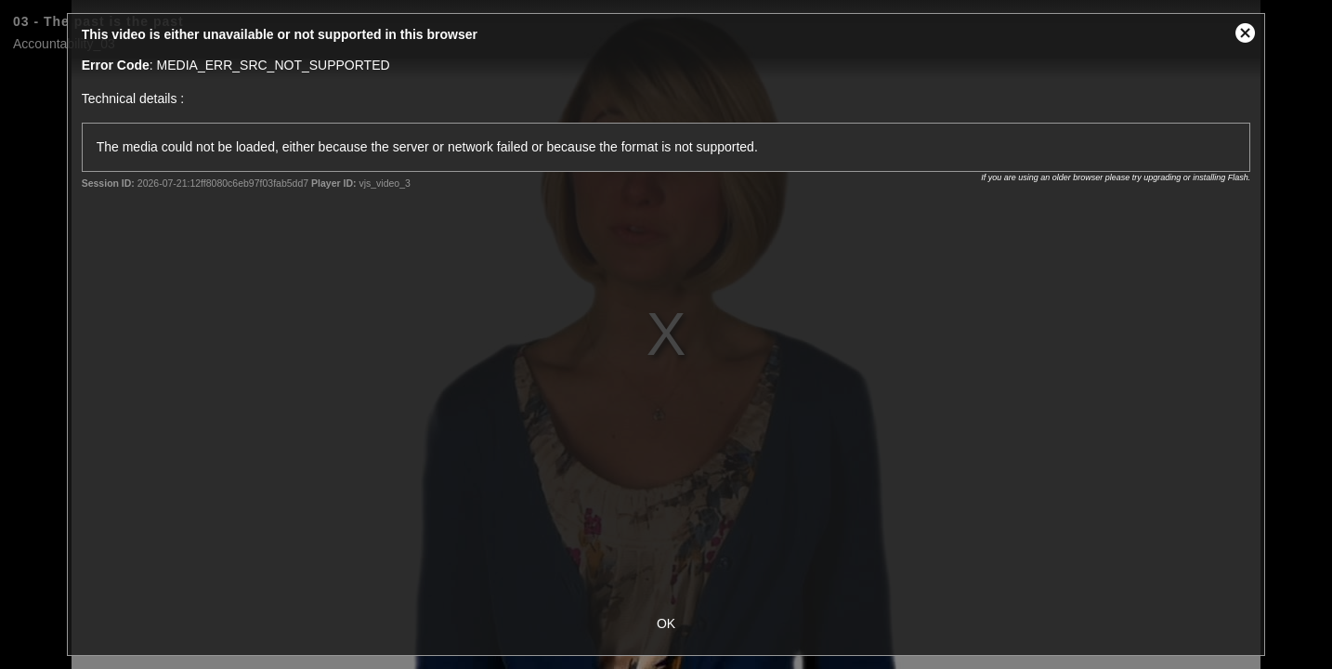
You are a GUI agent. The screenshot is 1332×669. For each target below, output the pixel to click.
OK (666, 623)
